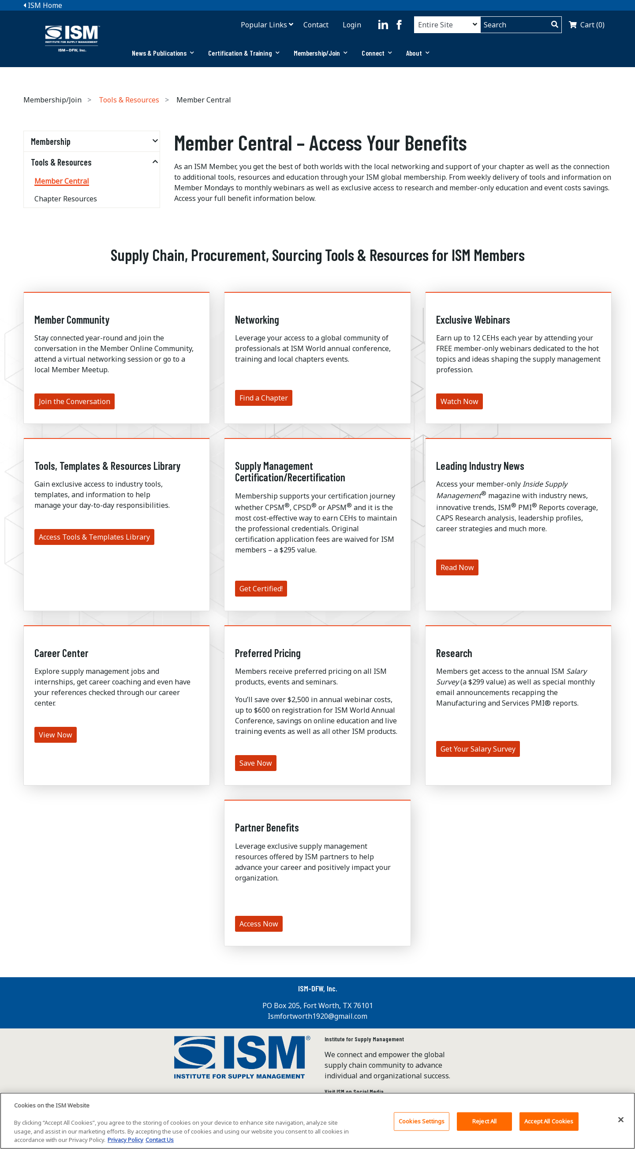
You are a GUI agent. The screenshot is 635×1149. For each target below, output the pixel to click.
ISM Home (42, 5)
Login (352, 25)
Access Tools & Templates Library (94, 537)
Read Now (457, 567)
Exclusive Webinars (473, 319)
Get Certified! (261, 588)
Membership (51, 141)
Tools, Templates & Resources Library (107, 465)
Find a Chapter (263, 398)
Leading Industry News (480, 465)
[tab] (163, 53)
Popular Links (264, 25)
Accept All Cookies (548, 1121)
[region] (317, 1120)
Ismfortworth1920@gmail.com (317, 1016)
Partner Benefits (267, 827)
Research (454, 652)
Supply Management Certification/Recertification (290, 471)
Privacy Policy (125, 1140)
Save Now (255, 763)
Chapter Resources (65, 199)
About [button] (418, 53)
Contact (316, 25)
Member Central (61, 181)
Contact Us (160, 1140)
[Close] (621, 1120)
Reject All (484, 1121)
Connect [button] (377, 53)
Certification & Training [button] (244, 53)
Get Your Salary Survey (478, 749)
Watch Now (459, 401)
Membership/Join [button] (321, 53)
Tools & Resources (129, 100)
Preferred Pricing (268, 652)
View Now (55, 735)
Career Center (61, 652)
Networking (257, 319)
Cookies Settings (421, 1121)
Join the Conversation (74, 401)
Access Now (258, 924)
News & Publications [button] (163, 53)
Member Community (71, 319)
